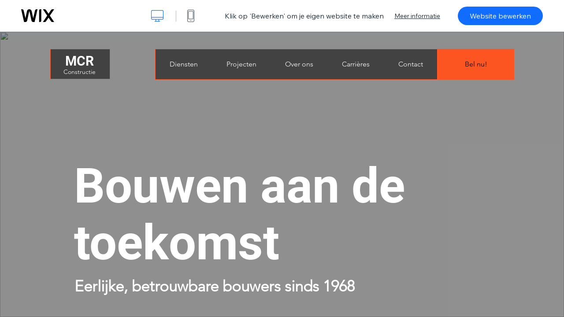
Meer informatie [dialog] (417, 16)
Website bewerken (500, 15)
